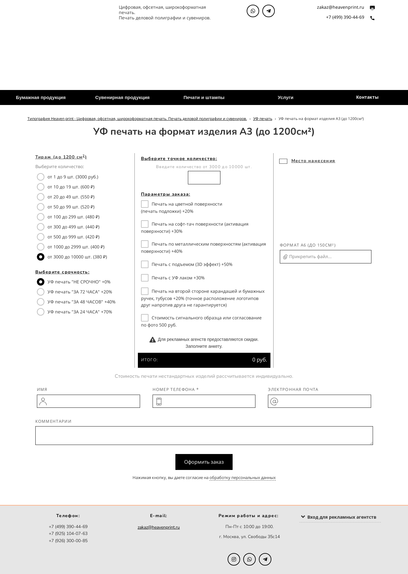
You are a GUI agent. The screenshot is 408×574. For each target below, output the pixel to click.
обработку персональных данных (242, 477)
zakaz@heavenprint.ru (340, 7)
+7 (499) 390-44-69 (345, 17)
